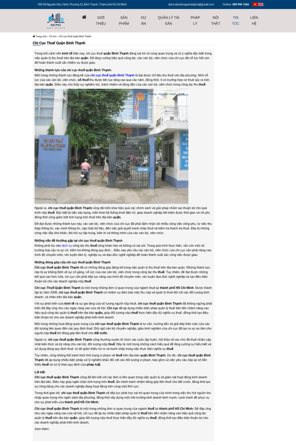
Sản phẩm (124, 21)
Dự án (143, 21)
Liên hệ (254, 21)
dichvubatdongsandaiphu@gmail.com (191, 4)
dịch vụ (67, 245)
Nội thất (215, 21)
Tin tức (235, 21)
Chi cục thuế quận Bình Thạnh (75, 36)
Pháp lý (195, 21)
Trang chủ (40, 36)
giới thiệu (101, 21)
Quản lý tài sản (168, 21)
